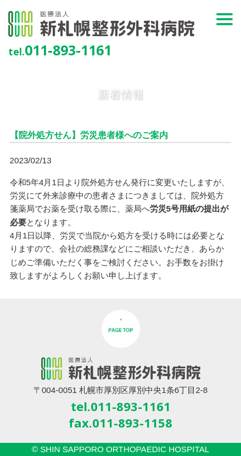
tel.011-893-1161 (121, 406)
